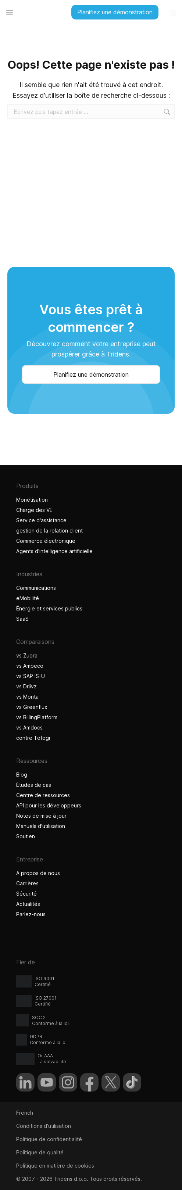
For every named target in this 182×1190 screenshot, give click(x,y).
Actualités (28, 904)
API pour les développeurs (48, 805)
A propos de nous (38, 873)
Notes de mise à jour (41, 816)
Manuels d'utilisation (40, 826)
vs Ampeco (29, 666)
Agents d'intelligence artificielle (55, 551)
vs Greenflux (31, 707)
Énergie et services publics (49, 608)
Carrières (27, 883)
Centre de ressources (43, 795)
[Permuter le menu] (9, 12)
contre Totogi (34, 738)
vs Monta (27, 696)
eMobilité (27, 598)
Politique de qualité (40, 1152)
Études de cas (33, 785)
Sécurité (26, 893)
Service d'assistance (41, 520)
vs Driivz (26, 686)
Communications (36, 588)
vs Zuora (27, 655)
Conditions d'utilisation (43, 1126)
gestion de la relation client (49, 530)
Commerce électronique (45, 541)
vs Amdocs (29, 727)
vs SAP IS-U (30, 676)
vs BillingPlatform (36, 717)
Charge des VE (34, 510)
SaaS (22, 619)
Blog (21, 774)
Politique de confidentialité (49, 1139)
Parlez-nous (31, 914)
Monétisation (32, 500)
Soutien (25, 836)
